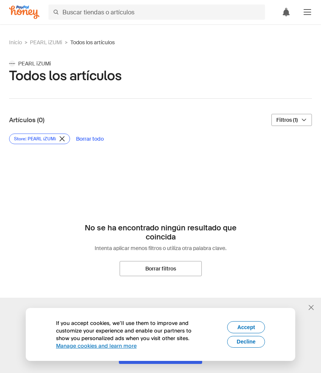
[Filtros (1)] (291, 120)
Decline (246, 342)
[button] (307, 12)
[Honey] (24, 12)
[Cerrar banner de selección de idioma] (311, 307)
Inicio (15, 42)
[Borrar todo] (90, 139)
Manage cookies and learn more (96, 345)
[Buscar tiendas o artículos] (156, 12)
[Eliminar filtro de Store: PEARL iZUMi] (39, 139)
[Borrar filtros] (161, 268)
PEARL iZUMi (46, 42)
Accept (246, 327)
